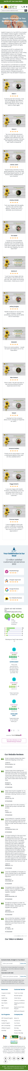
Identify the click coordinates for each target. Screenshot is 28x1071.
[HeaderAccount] (24, 6)
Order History (17, 998)
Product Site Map (18, 1033)
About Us (16, 1018)
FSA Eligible (4, 1000)
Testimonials (17, 1025)
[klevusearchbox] (25, 10)
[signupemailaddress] (10, 963)
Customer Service (19, 989)
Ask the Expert (5, 1008)
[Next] (24, 936)
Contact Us (17, 1020)
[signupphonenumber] (10, 976)
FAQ (2, 1005)
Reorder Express (18, 995)
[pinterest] (5, 1062)
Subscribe (23, 963)
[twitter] (5, 1058)
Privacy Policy (17, 1030)
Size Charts (4, 1003)
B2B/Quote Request (19, 1011)
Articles (3, 995)
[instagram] (14, 1058)
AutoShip (3, 1030)
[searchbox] (14, 10)
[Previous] (14, 936)
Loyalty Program (5, 1023)
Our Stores (17, 1023)
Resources (4, 989)
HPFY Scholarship (5, 1025)
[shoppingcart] (26, 7)
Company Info (18, 1014)
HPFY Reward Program (7, 1018)
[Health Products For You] (10, 7)
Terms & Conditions (19, 1000)
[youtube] (22, 1058)
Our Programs (5, 1014)
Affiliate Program (5, 1028)
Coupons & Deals (5, 993)
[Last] (26, 936)
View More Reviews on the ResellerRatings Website (14, 740)
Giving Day (4, 1020)
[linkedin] (18, 1058)
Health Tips (4, 998)
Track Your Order (18, 993)
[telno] (22, 7)
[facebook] (9, 1058)
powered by (14, 735)
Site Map (16, 1028)
